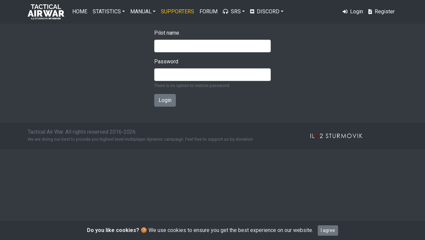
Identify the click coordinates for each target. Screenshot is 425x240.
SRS (232, 11)
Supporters (177, 11)
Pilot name (166, 33)
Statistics (107, 11)
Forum (208, 11)
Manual (141, 11)
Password (166, 61)
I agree (328, 230)
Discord (264, 11)
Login (353, 11)
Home (79, 11)
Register (381, 11)
